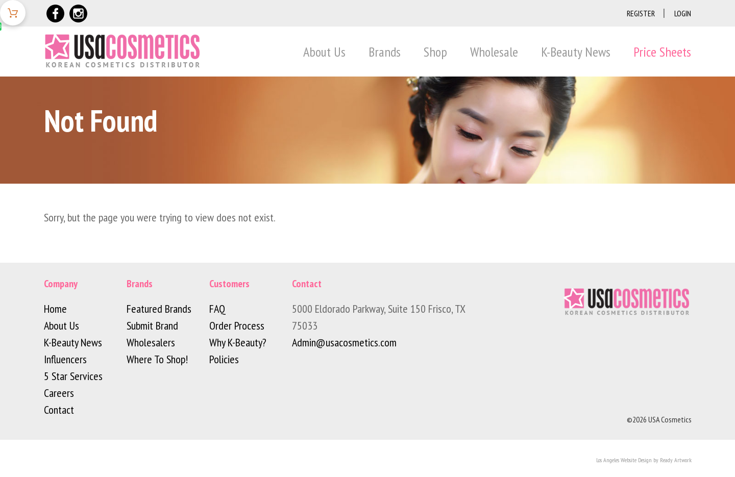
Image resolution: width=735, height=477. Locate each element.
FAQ (217, 309)
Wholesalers (151, 342)
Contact (59, 410)
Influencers (65, 359)
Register (641, 13)
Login (682, 13)
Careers (59, 393)
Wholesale (494, 51)
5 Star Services (73, 376)
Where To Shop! (157, 359)
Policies (224, 359)
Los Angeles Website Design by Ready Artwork (644, 460)
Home (55, 309)
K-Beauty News (575, 51)
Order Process (236, 325)
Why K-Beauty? (237, 342)
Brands (385, 51)
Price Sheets (662, 51)
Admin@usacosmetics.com (344, 342)
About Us (324, 51)
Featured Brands (159, 309)
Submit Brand (152, 325)
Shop (435, 51)
